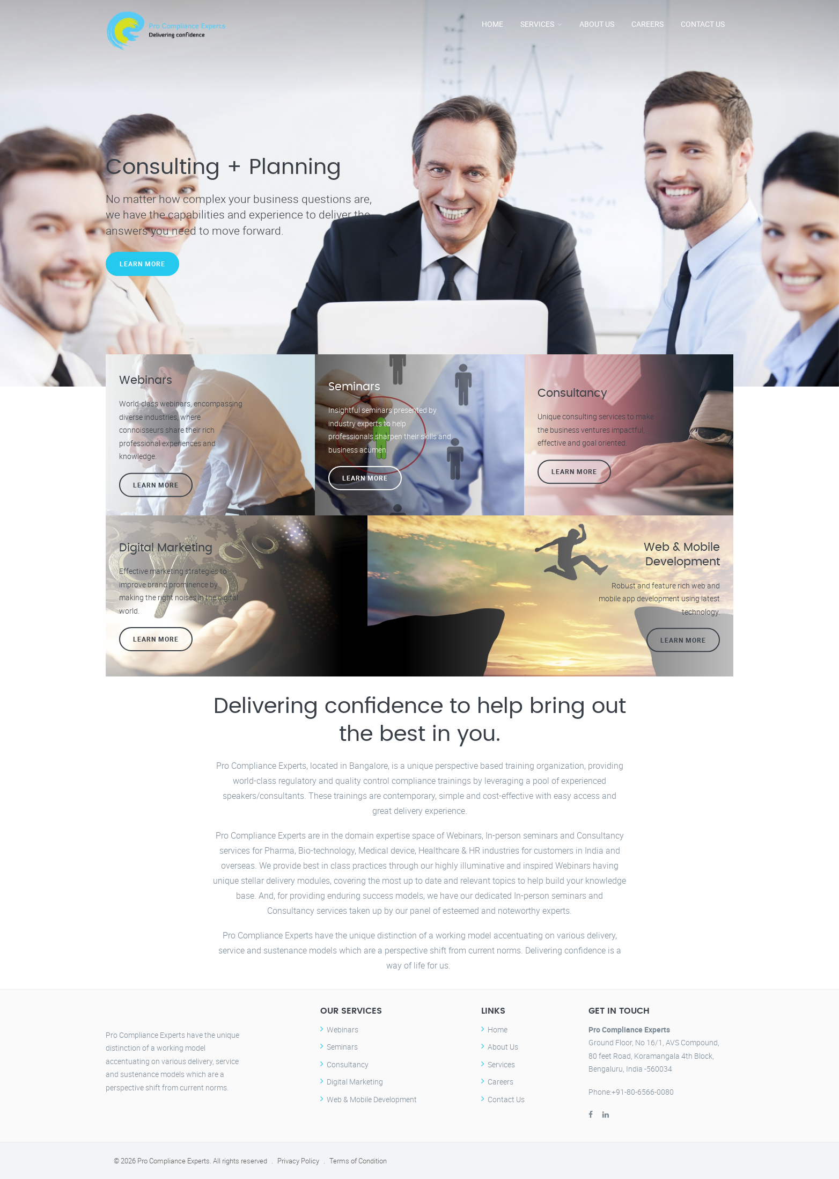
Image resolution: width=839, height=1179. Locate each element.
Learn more (156, 485)
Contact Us (703, 24)
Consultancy (348, 1064)
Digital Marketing (355, 1081)
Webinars (342, 1029)
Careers (647, 24)
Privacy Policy (298, 1161)
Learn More (142, 265)
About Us (596, 24)
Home (492, 24)
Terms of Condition (358, 1161)
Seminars (342, 1047)
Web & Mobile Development (372, 1099)
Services (537, 24)
